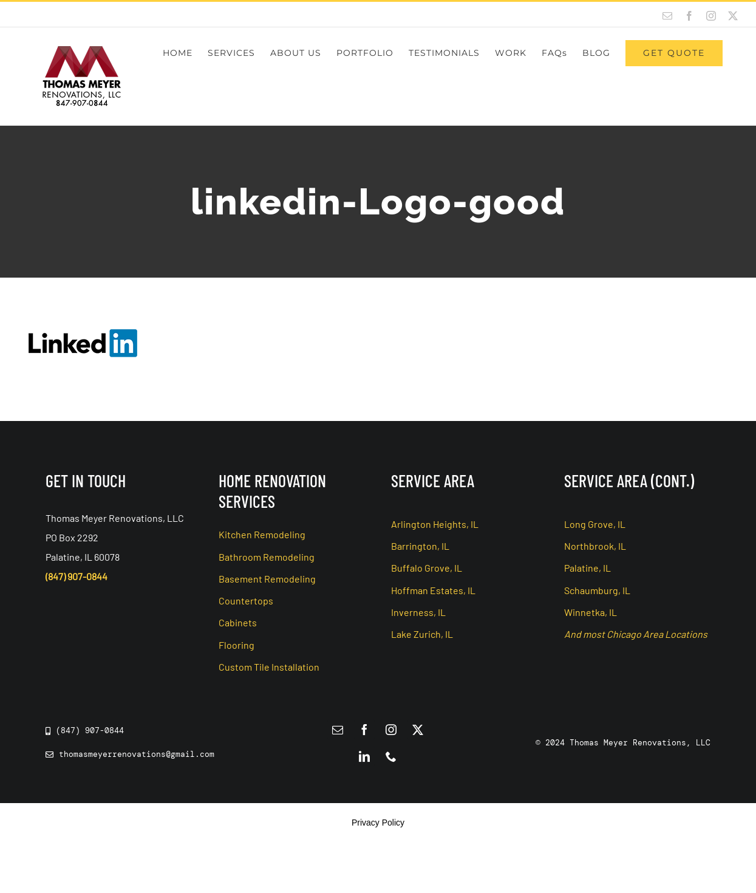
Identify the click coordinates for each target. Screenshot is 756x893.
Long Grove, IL (594, 524)
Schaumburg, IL (597, 590)
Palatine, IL (587, 567)
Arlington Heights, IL (434, 524)
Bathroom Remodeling (267, 557)
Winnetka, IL (590, 612)
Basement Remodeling (267, 578)
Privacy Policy (378, 822)
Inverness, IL (418, 612)
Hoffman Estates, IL (433, 590)
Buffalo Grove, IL (426, 567)
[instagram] (391, 729)
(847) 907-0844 (76, 576)
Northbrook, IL (595, 546)
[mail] (337, 729)
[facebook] (364, 729)
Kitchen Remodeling (262, 534)
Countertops (246, 600)
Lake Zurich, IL (422, 634)
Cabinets (238, 622)
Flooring (236, 645)
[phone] (391, 756)
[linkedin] (364, 756)
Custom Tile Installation (269, 666)
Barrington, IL (420, 546)
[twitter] (417, 729)
